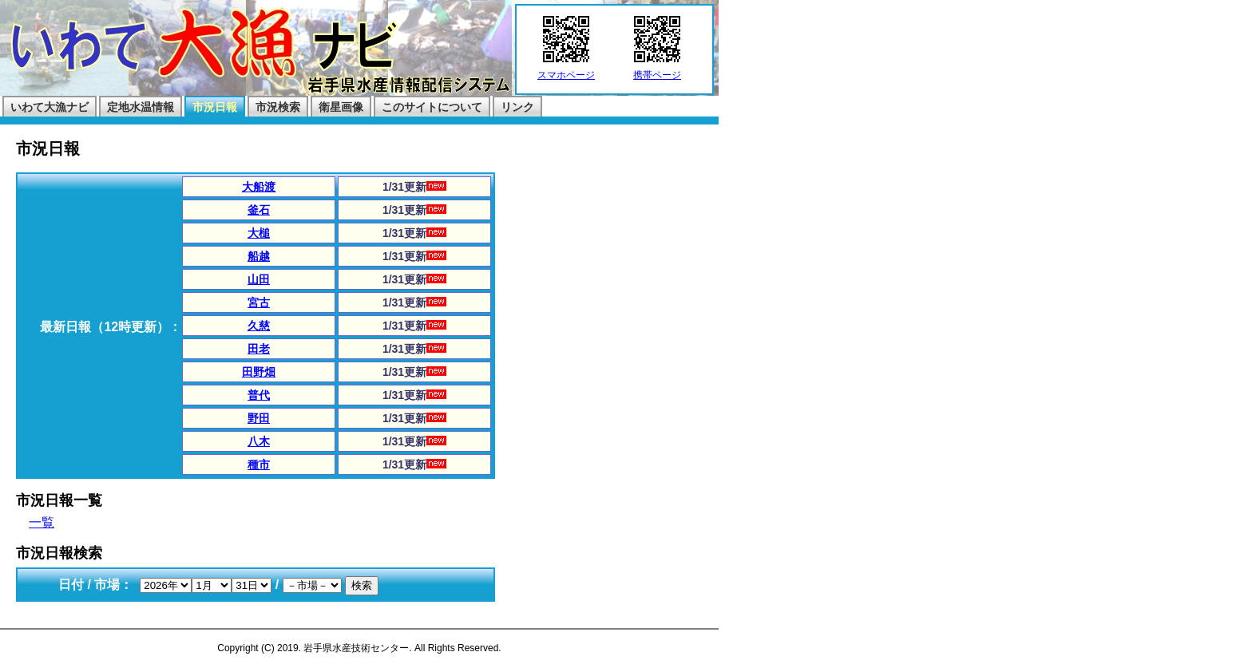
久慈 (259, 325)
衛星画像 (341, 107)
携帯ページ (657, 70)
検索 (361, 585)
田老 (259, 348)
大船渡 (258, 186)
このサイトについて (432, 107)
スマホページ (566, 70)
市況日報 (214, 107)
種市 (259, 464)
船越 (259, 256)
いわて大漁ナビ (49, 107)
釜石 (259, 210)
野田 (259, 418)
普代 (259, 395)
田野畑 (258, 372)
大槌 (259, 233)
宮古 (259, 302)
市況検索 (278, 107)
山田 (259, 279)
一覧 (41, 522)
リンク (517, 107)
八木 (259, 441)
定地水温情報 (140, 107)
